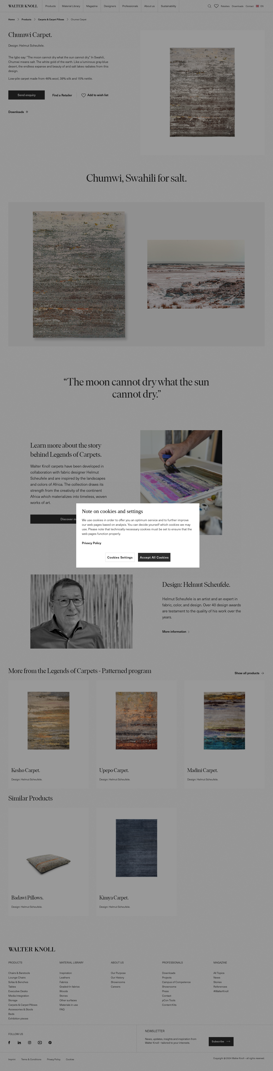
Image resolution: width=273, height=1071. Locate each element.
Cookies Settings (120, 557)
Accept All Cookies (154, 557)
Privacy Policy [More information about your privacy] (91, 543)
